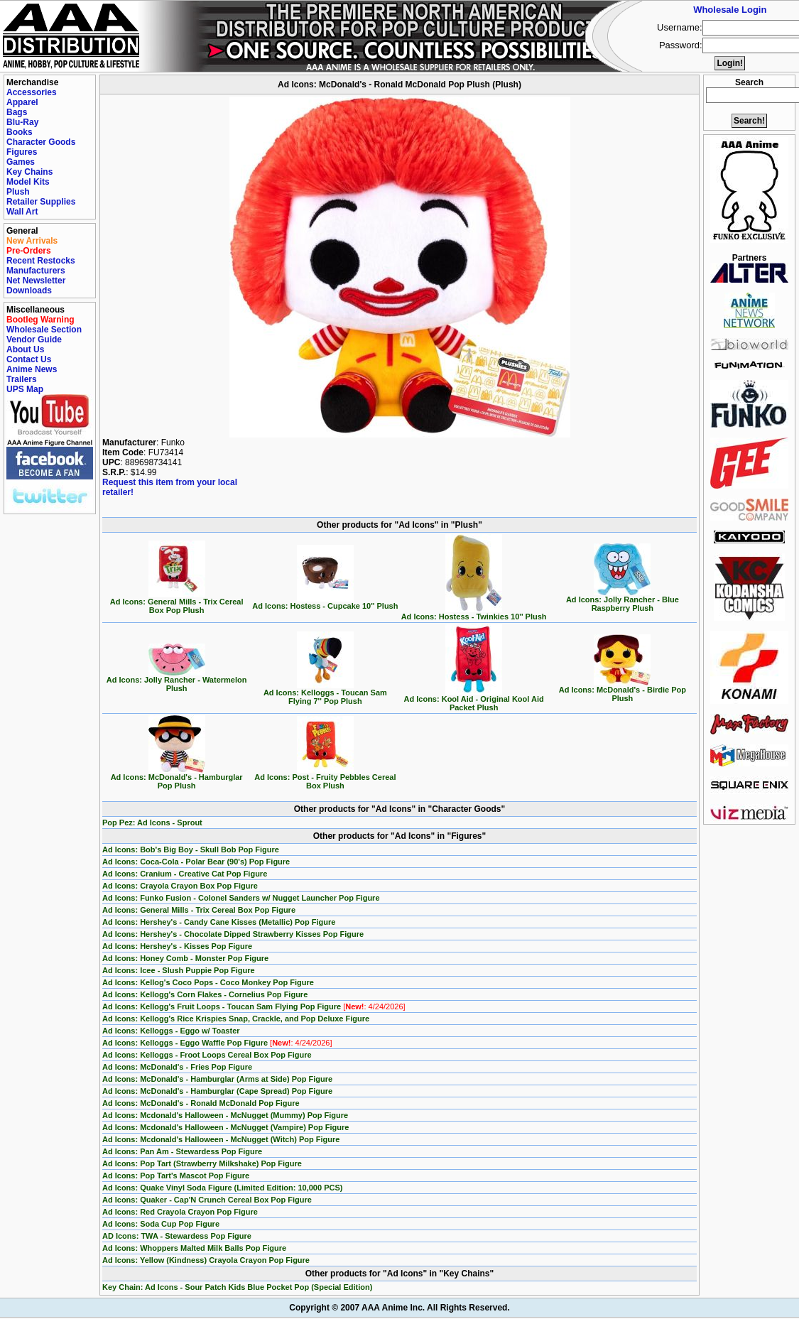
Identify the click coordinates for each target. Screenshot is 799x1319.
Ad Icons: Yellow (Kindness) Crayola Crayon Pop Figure (206, 1260)
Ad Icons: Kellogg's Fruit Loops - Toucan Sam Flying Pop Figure (254, 1006)
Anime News (31, 369)
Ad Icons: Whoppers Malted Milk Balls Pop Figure (194, 1248)
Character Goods (40, 142)
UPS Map (24, 389)
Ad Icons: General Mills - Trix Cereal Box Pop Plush (177, 602)
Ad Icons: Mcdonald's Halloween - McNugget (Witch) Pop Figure (220, 1139)
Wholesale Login (729, 9)
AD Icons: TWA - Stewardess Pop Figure (176, 1236)
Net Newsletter (35, 281)
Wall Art (22, 212)
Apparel (22, 102)
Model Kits (28, 182)
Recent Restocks (40, 261)
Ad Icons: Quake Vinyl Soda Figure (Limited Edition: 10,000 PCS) (222, 1187)
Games (20, 162)
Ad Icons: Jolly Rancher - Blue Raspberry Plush (622, 600)
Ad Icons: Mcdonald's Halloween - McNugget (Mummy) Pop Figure (225, 1115)
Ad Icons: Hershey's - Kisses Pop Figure (177, 946)
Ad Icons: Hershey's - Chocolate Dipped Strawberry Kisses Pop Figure (233, 934)
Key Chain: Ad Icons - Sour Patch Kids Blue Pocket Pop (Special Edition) (237, 1287)
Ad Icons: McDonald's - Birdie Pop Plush (622, 690)
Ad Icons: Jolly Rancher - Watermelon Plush (177, 680)
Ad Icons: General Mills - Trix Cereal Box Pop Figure (198, 910)
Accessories (31, 92)
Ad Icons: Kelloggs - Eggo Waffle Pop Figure (217, 1042)
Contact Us (28, 359)
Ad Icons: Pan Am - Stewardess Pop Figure (182, 1151)
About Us (25, 349)
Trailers (21, 379)
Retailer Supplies (40, 202)
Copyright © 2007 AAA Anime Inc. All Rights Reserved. (399, 1308)
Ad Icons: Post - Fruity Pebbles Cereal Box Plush (325, 778)
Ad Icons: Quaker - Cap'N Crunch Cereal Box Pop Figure (207, 1199)
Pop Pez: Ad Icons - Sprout (152, 822)
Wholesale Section (44, 330)
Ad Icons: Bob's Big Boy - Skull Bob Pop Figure (190, 849)
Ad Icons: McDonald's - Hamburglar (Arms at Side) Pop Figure (217, 1079)
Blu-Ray (22, 122)
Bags (16, 112)
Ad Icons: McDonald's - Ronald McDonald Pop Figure (201, 1103)
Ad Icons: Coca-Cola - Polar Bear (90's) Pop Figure (196, 861)
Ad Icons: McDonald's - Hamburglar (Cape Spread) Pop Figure (217, 1091)
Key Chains (29, 172)
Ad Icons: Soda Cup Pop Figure (160, 1224)
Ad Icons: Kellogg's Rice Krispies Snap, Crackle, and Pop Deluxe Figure (235, 1018)
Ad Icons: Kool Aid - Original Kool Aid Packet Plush (474, 700)
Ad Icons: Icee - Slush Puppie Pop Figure (178, 970)
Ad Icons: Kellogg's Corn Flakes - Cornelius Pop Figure (205, 994)
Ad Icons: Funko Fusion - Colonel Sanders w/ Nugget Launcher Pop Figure (241, 898)
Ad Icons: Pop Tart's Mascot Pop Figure (175, 1175)
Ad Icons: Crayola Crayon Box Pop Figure (180, 885)
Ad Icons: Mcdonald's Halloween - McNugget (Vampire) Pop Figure (225, 1127)
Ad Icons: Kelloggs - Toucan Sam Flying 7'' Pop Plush (325, 693)
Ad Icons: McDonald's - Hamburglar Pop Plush (177, 778)
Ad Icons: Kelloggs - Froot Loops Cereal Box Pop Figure (207, 1055)
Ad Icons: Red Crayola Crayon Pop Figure (180, 1211)
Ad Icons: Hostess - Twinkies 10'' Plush (474, 613)
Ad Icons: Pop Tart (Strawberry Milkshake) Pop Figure (202, 1163)
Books (19, 132)
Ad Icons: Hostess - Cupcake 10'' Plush (325, 602)
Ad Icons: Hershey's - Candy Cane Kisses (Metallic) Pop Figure (218, 922)
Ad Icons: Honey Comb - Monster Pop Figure (185, 958)
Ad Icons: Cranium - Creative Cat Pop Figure (184, 873)
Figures (21, 152)
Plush (18, 192)
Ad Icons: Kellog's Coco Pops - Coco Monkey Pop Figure (208, 982)
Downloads (29, 290)
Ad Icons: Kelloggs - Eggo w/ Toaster (171, 1030)
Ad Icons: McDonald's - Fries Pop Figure (177, 1067)
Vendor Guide (34, 339)
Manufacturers (35, 271)
